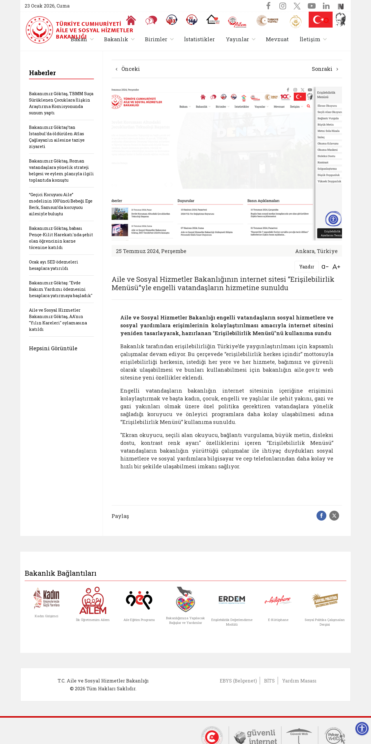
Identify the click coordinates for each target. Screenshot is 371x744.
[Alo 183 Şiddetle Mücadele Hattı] (171, 20)
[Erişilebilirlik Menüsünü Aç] (362, 728)
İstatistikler (199, 39)
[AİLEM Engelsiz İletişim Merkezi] (237, 22)
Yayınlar (237, 39)
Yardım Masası (299, 681)
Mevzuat (277, 39)
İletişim (310, 39)
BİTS (269, 681)
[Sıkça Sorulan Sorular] (151, 20)
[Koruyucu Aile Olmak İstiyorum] (212, 19)
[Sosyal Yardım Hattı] (192, 20)
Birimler (156, 39)
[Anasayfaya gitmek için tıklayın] (131, 20)
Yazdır (306, 266)
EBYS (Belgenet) (238, 681)
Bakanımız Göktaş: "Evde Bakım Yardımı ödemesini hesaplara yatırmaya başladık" (60, 289)
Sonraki (325, 68)
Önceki (128, 68)
